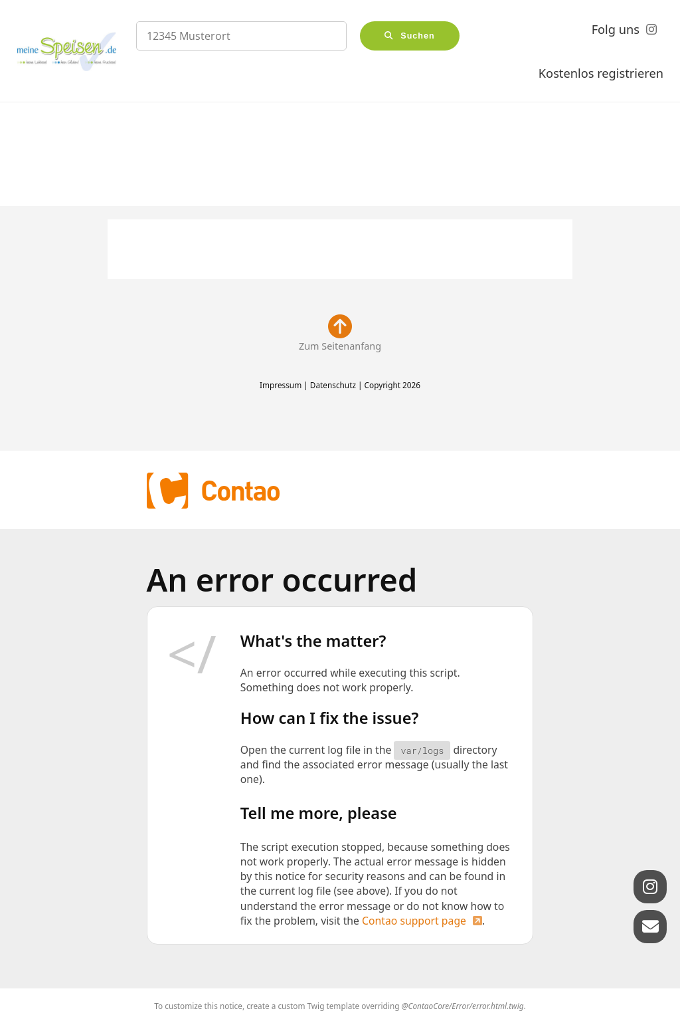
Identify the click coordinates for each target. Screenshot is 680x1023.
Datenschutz (333, 385)
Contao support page (414, 920)
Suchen (417, 36)
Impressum (280, 385)
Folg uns (615, 29)
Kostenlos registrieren (601, 73)
